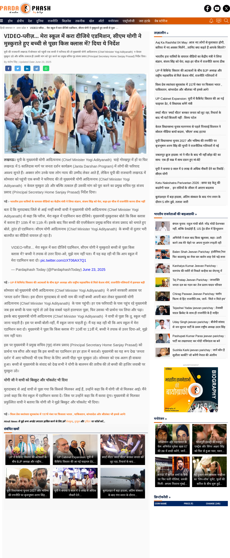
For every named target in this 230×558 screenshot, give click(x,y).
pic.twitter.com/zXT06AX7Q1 (63, 260)
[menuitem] (10, 20)
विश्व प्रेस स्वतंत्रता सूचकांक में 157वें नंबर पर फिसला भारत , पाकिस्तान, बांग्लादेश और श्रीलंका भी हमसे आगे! (67, 414)
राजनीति (52, 21)
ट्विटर (87, 421)
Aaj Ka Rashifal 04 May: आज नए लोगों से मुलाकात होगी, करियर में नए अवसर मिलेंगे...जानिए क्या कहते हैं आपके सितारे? (190, 45)
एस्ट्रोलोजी (128, 21)
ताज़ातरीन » (161, 33)
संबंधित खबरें (11, 429)
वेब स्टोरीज (160, 21)
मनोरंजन (112, 21)
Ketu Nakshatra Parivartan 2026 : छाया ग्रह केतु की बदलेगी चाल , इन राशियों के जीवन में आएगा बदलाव (187, 185)
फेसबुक (69, 421)
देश (29, 21)
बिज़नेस (66, 21)
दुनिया (39, 21)
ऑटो (100, 21)
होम (10, 21)
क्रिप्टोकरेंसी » (162, 497)
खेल (91, 21)
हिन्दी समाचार (6, 27)
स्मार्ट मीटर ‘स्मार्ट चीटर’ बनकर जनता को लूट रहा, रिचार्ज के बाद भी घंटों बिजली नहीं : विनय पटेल (188, 115)
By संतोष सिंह (11, 61)
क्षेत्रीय (20, 21)
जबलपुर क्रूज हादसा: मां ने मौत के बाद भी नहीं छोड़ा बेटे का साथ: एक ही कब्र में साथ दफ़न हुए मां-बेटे (187, 157)
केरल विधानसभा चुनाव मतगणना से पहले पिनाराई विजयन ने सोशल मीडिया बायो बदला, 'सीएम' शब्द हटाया (188, 129)
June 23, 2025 (94, 270)
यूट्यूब (77, 421)
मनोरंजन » (160, 419)
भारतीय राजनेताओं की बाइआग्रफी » (175, 214)
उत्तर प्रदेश (21, 27)
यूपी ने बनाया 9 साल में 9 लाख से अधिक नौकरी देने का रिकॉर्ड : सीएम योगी (190, 171)
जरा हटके (144, 21)
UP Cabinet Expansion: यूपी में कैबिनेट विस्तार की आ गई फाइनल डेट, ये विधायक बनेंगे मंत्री (189, 101)
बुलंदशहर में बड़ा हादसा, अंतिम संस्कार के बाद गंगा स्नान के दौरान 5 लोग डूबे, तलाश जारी (187, 199)
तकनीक (79, 21)
